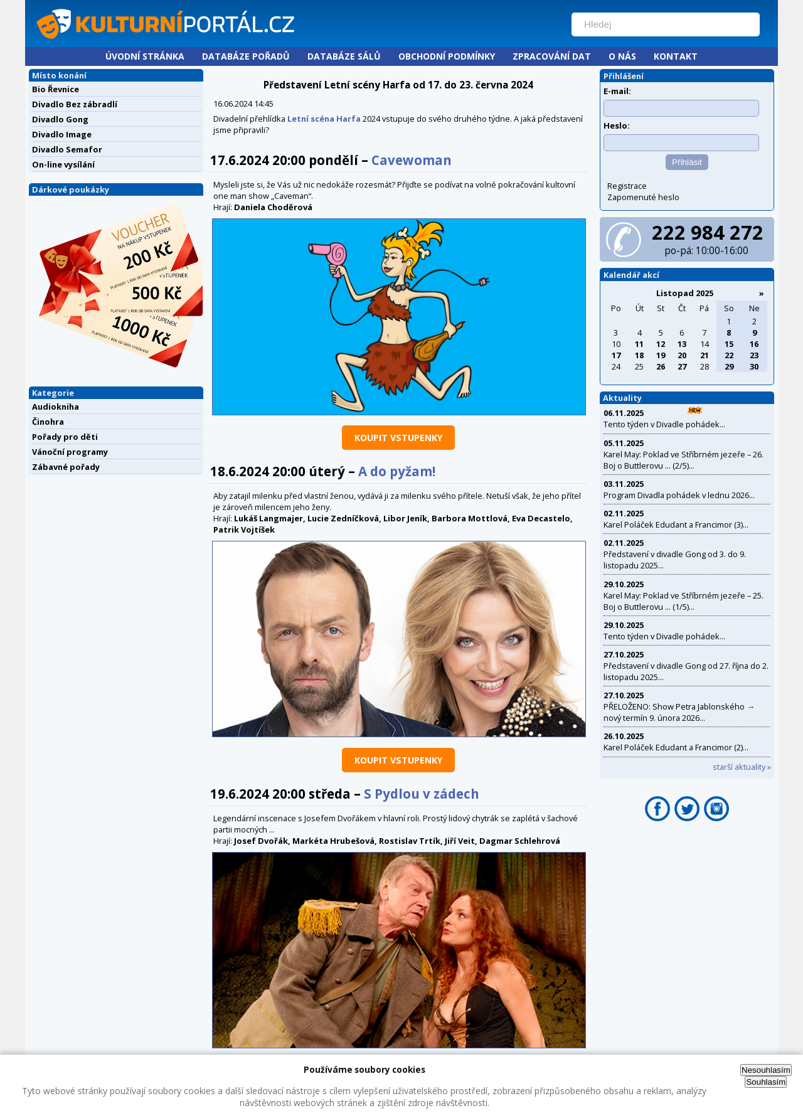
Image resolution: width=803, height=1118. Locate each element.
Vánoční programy (70, 451)
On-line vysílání (63, 164)
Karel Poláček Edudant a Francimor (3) (673, 524)
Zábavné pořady (66, 466)
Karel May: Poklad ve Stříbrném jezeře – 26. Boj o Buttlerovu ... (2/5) (683, 460)
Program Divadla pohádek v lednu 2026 (676, 495)
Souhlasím (765, 1082)
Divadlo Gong (60, 119)
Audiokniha (55, 406)
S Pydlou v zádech (421, 793)
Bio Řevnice (55, 89)
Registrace (627, 185)
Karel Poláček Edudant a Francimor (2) (673, 747)
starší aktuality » (742, 766)
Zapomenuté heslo (643, 197)
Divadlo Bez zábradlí (74, 104)
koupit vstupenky (398, 438)
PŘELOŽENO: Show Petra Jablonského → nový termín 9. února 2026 (679, 712)
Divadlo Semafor (67, 149)
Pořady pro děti (65, 436)
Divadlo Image (62, 134)
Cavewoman (411, 160)
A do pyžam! (396, 471)
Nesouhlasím (766, 1070)
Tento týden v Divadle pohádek (662, 424)
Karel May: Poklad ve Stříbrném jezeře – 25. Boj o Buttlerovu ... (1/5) (683, 601)
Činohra (48, 421)
